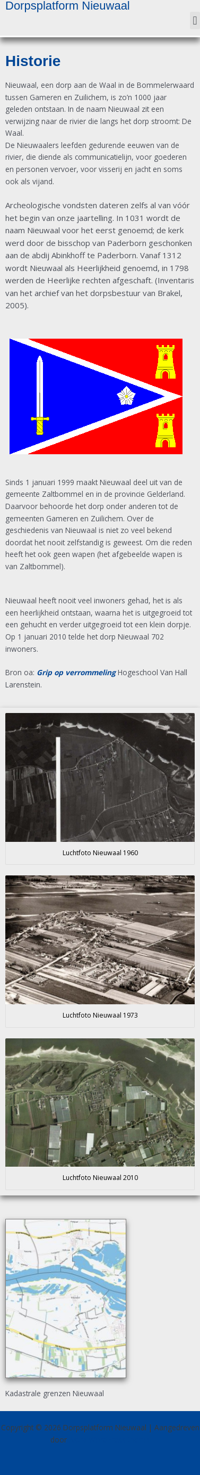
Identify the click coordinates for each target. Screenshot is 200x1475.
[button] (195, 20)
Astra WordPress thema (109, 1440)
